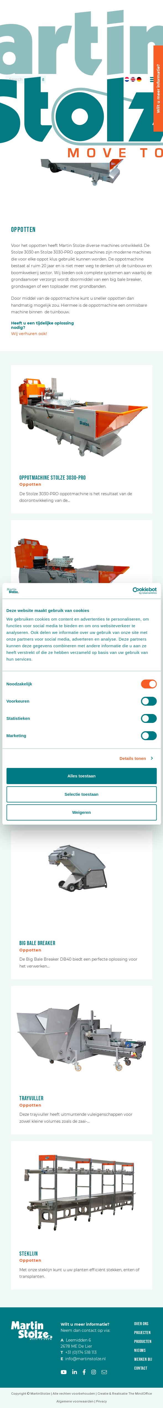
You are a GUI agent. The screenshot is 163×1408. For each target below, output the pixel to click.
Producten (142, 1341)
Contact (140, 1368)
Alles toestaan (82, 776)
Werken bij (143, 1359)
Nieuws (140, 1350)
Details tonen (133, 758)
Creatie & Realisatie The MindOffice (124, 1394)
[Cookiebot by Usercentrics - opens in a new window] (132, 590)
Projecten (142, 1332)
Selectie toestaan (81, 794)
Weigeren (81, 812)
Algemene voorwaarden (75, 1401)
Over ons (141, 1324)
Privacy (101, 1401)
